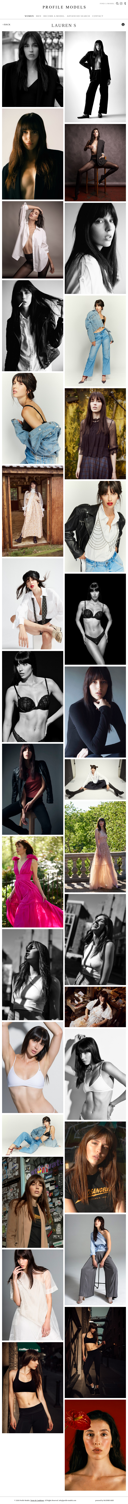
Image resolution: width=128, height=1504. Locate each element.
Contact (97, 16)
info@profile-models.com (67, 1500)
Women (29, 16)
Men (38, 16)
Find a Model (107, 3)
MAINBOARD (108, 1500)
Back (6, 24)
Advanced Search (78, 16)
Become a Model (54, 16)
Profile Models (64, 7)
